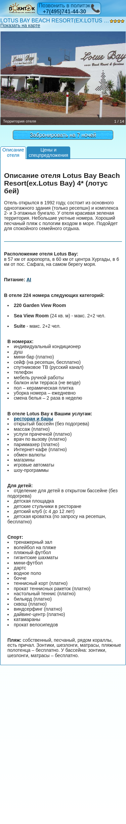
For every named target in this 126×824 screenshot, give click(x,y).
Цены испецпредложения (48, 152)
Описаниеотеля (13, 152)
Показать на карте (20, 25)
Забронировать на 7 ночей (63, 135)
